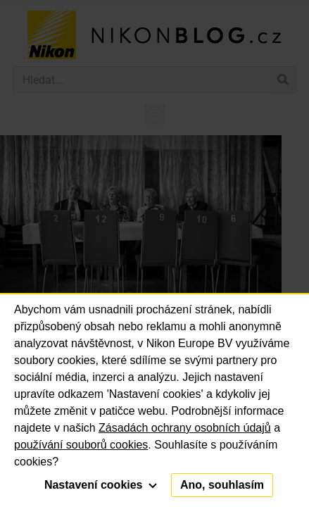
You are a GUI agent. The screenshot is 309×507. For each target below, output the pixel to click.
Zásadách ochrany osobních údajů (185, 428)
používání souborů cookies (81, 445)
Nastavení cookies (100, 485)
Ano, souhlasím (222, 485)
